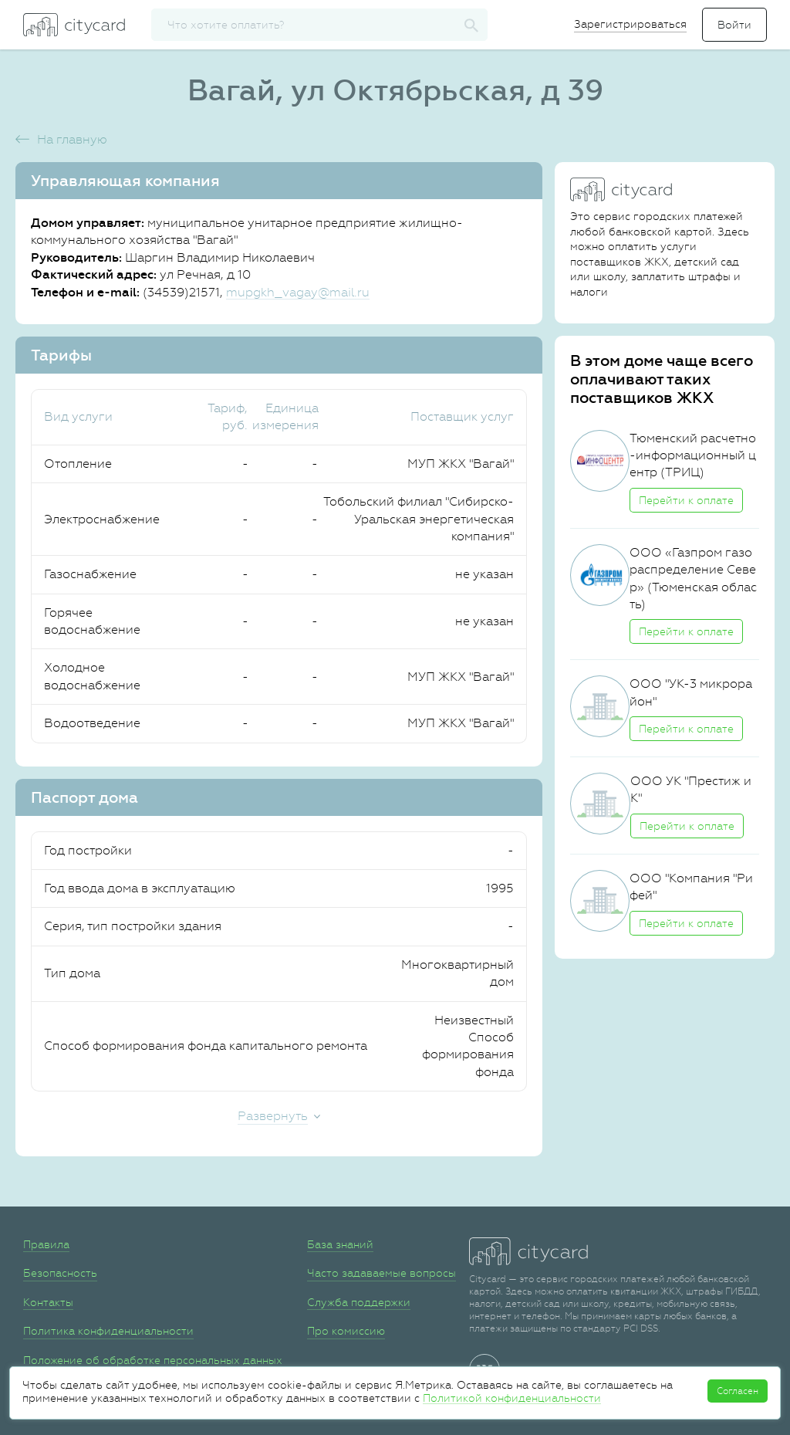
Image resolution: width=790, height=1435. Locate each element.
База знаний (340, 1244)
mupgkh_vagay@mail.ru (298, 292)
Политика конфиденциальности (108, 1331)
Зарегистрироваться (630, 24)
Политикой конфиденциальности (512, 1398)
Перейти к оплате (686, 500)
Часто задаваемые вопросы (381, 1273)
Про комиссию (346, 1331)
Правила (46, 1244)
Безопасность (60, 1273)
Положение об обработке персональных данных (152, 1360)
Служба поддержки (358, 1302)
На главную (72, 139)
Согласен (737, 1391)
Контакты (48, 1302)
